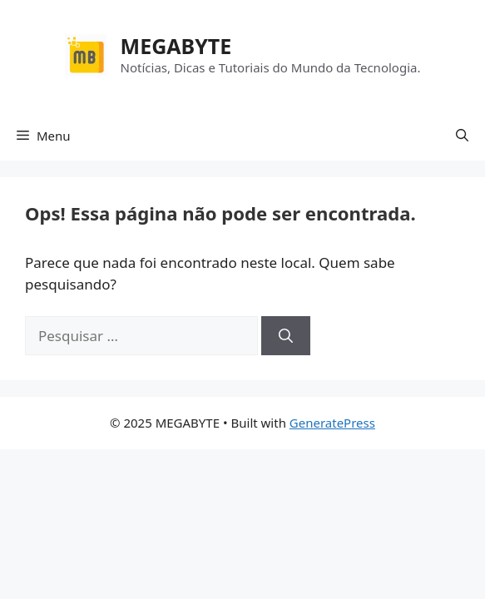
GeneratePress (332, 422)
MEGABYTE (176, 46)
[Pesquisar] (285, 336)
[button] (462, 136)
